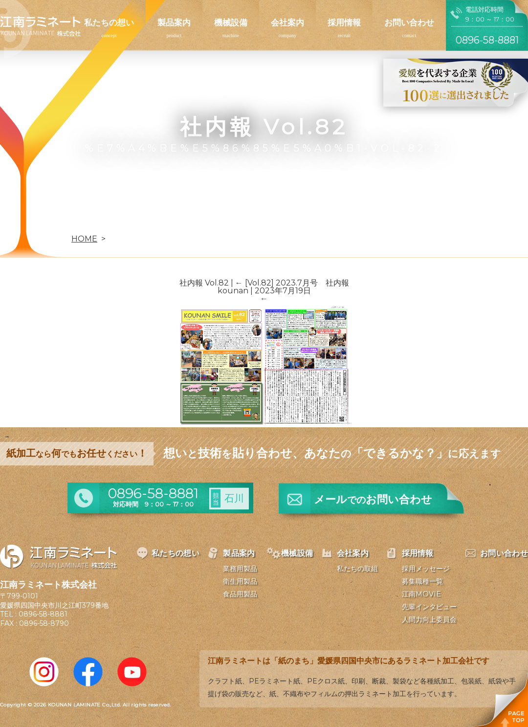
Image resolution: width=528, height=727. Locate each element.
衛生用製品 (240, 581)
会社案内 (287, 22)
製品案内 (174, 22)
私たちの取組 (357, 568)
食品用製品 (240, 594)
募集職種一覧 (422, 581)
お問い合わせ (409, 22)
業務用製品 (240, 568)
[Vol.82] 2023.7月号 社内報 (292, 282)
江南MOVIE (421, 594)
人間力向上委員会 (429, 619)
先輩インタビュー (429, 606)
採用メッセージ (426, 568)
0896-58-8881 (43, 614)
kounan (233, 290)
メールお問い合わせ (373, 499)
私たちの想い (109, 22)
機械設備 (230, 22)
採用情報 (344, 22)
